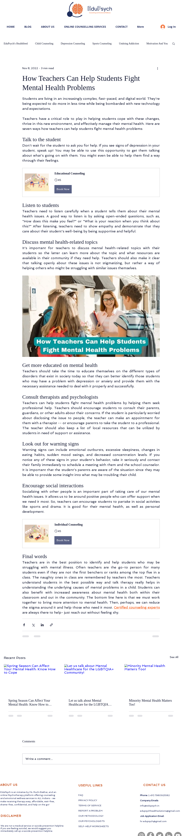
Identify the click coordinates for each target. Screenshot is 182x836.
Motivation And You (157, 43)
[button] (173, 43)
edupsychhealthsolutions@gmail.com (160, 811)
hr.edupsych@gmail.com (153, 821)
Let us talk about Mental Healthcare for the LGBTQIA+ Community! (89, 703)
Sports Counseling (102, 43)
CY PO (88, 800)
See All (174, 657)
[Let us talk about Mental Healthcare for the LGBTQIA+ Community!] (91, 679)
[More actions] (157, 68)
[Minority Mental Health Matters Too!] (151, 679)
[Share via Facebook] (24, 625)
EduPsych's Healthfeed (16, 43)
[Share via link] (51, 625)
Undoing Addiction (129, 43)
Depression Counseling (73, 43)
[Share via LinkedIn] (42, 625)
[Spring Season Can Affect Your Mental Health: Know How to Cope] (31, 679)
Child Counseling (44, 43)
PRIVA (81, 800)
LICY (94, 800)
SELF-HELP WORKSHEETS (93, 826)
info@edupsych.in (149, 805)
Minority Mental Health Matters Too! (150, 702)
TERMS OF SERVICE (89, 805)
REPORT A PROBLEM (90, 810)
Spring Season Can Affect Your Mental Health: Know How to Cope (29, 703)
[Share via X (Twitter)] (33, 625)
